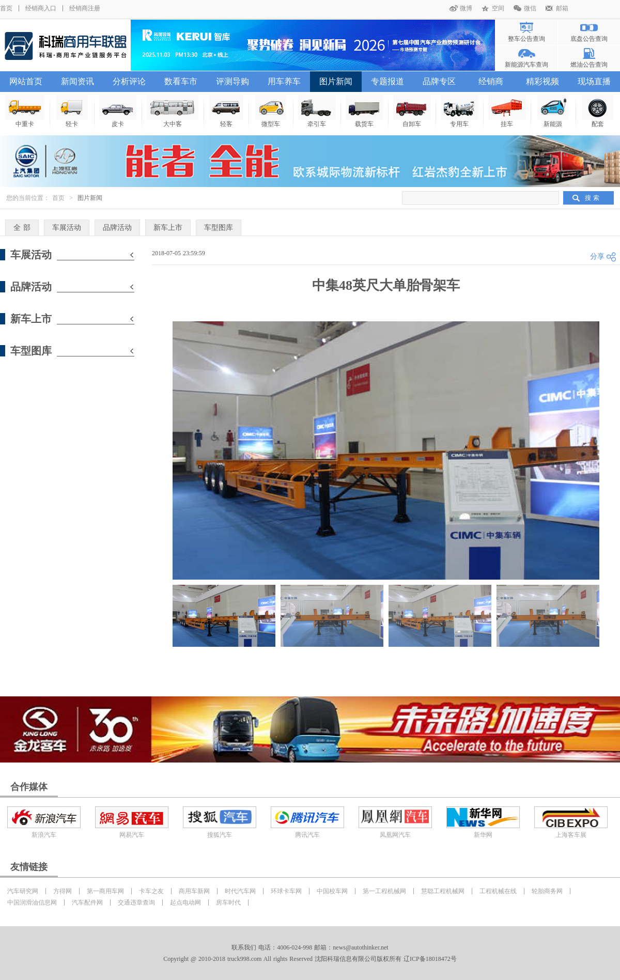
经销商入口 (40, 8)
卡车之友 (151, 891)
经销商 (490, 81)
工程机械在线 (498, 891)
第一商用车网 (105, 891)
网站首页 (25, 81)
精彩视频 (542, 81)
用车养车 (284, 81)
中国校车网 (332, 891)
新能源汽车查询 (526, 64)
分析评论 (129, 81)
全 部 (21, 227)
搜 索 (592, 197)
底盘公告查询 (589, 38)
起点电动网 (185, 902)
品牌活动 (117, 227)
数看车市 (180, 81)
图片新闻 (335, 81)
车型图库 (218, 227)
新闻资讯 (77, 81)
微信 (530, 8)
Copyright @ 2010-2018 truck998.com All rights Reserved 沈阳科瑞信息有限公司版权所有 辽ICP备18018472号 (309, 958)
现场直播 (594, 81)
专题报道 (387, 81)
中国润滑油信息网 (32, 902)
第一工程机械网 (384, 891)
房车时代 (228, 902)
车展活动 (66, 227)
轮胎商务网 (547, 891)
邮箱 (562, 8)
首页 (6, 8)
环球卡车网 (286, 891)
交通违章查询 (136, 902)
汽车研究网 (22, 891)
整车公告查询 (526, 38)
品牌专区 (439, 81)
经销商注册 (84, 8)
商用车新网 (194, 891)
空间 (498, 8)
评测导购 (232, 81)
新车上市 (167, 227)
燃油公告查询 (589, 64)
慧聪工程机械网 (442, 891)
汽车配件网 (87, 902)
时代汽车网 (240, 891)
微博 (466, 8)
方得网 (62, 891)
